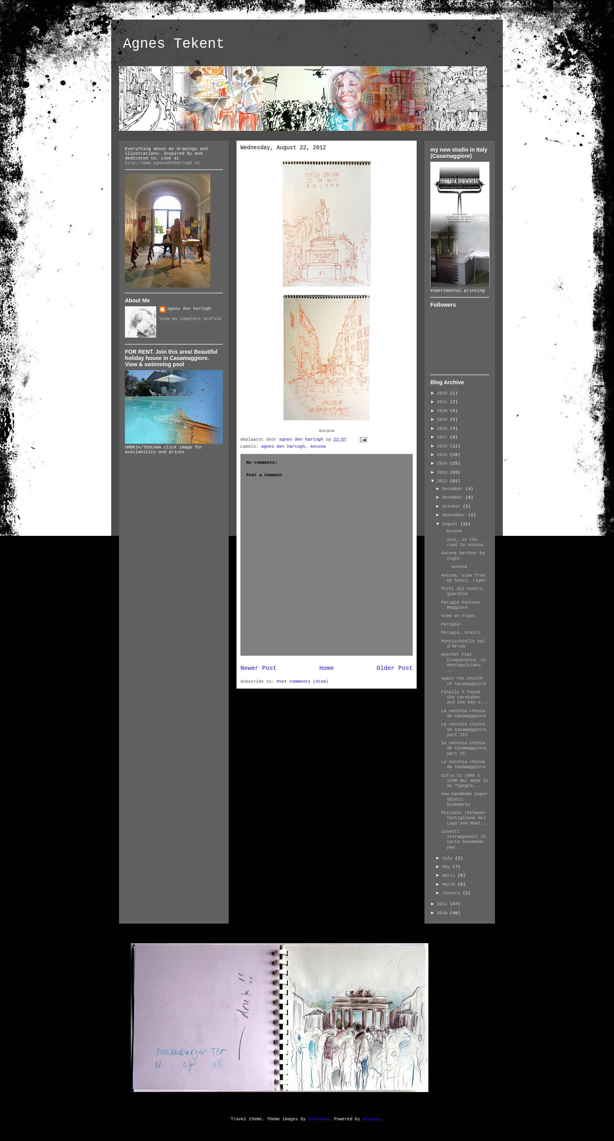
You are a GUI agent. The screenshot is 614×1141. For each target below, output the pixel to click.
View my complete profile (190, 318)
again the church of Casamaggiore (463, 681)
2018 (443, 428)
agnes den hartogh (283, 446)
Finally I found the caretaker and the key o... (464, 697)
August (451, 524)
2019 (443, 419)
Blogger (372, 1119)
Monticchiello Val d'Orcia (463, 644)
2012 (443, 481)
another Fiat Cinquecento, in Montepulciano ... (463, 662)
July (448, 858)
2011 (443, 904)
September (455, 515)
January (452, 893)
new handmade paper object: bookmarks (464, 799)
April (450, 875)
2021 (443, 402)
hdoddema (318, 1119)
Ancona (318, 446)
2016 (443, 446)
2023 (443, 393)
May (447, 866)
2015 (443, 454)
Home (327, 668)
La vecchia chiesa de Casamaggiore (463, 713)
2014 (443, 463)
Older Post (395, 668)
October (452, 506)
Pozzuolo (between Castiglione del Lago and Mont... (464, 817)
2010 (443, 913)
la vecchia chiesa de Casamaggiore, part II (464, 748)
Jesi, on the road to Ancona (462, 542)
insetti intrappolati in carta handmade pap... (463, 839)
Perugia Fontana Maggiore (460, 605)
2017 (443, 437)
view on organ (458, 615)
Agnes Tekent (173, 44)
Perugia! (451, 624)
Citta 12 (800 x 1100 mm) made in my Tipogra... (464, 780)
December (453, 488)
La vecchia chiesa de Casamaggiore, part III (464, 729)
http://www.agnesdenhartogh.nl (162, 163)
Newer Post (258, 668)
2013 (443, 472)
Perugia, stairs (460, 632)
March (450, 884)
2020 (443, 411)
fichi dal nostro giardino (461, 591)
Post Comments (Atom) (302, 681)
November (453, 497)
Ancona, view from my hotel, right (463, 578)
